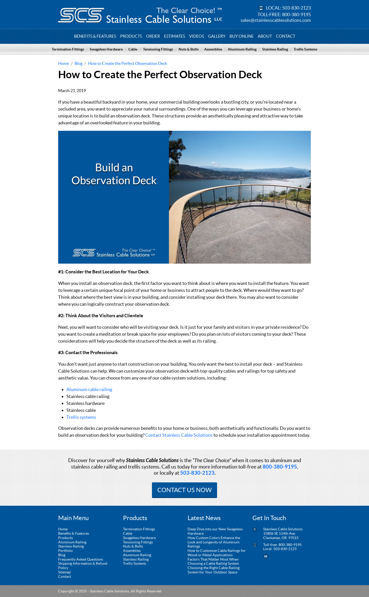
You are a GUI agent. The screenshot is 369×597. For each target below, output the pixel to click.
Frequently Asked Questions (80, 559)
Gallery (216, 36)
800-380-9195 (296, 14)
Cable (132, 49)
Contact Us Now (184, 489)
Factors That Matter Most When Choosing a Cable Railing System (213, 561)
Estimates (174, 36)
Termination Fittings (68, 49)
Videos (196, 36)
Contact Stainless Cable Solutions (179, 435)
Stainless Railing (275, 49)
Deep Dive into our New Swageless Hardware (215, 531)
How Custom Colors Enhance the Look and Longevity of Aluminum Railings (214, 542)
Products (131, 36)
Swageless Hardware (106, 49)
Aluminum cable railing (89, 389)
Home (63, 529)
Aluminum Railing (242, 49)
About (265, 36)
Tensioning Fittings (158, 49)
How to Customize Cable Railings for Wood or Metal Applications (217, 553)
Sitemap (64, 572)
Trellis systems (81, 417)
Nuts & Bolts (189, 49)
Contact (285, 36)
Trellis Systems (305, 49)
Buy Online (242, 36)
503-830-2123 (296, 8)
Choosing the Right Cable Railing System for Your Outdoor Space (214, 570)
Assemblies (213, 49)
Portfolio (65, 551)
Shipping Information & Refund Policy (82, 565)
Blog (61, 555)
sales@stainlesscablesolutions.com (276, 20)
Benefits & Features (95, 36)
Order (153, 36)
